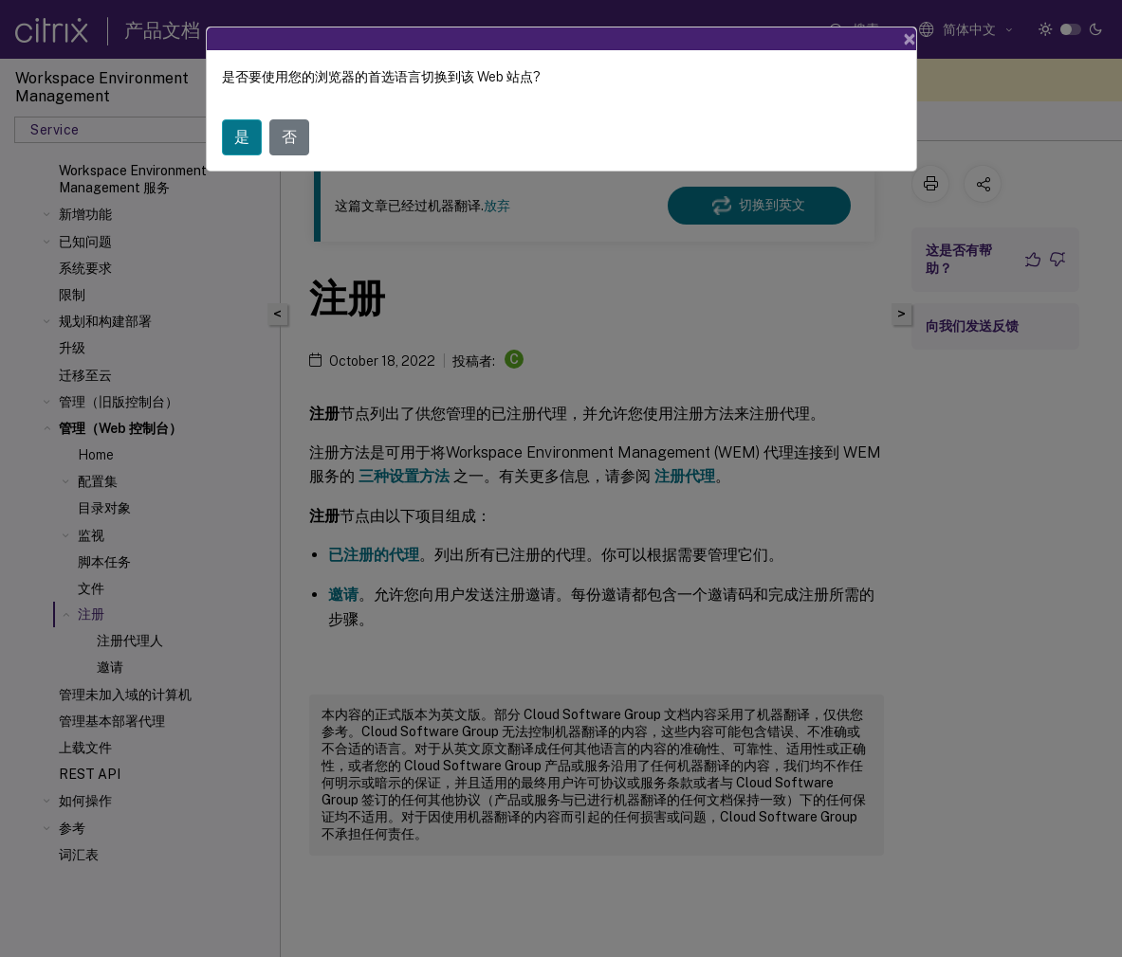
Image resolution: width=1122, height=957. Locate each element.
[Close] (909, 38)
